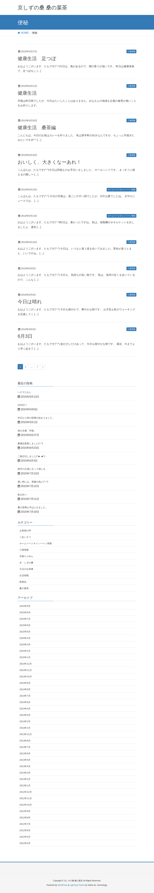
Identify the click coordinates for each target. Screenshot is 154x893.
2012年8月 (25, 817)
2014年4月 (25, 708)
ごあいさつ (25, 537)
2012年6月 (25, 830)
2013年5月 (25, 760)
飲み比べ (22, 494)
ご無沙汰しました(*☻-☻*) (31, 456)
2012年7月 (25, 824)
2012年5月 (25, 836)
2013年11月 (25, 734)
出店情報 (24, 575)
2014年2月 (25, 721)
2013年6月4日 (28, 294)
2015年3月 (25, 644)
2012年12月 (25, 792)
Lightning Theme (77, 885)
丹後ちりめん (26, 556)
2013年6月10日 (29, 242)
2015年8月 (25, 612)
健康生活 (27, 93)
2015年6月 (25, 625)
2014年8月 (25, 689)
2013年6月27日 (29, 51)
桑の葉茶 (24, 588)
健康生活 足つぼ (37, 58)
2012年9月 (25, 811)
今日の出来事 (26, 569)
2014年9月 (25, 683)
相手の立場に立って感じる (31, 469)
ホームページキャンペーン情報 (121, 190)
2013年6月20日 (29, 120)
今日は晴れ (30, 301)
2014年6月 (25, 702)
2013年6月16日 (29, 155)
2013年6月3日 (28, 329)
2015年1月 (25, 657)
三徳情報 (131, 51)
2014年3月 (25, 715)
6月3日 (25, 336)
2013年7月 (25, 747)
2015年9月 (25, 606)
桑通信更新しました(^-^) (30, 443)
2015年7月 (25, 619)
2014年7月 (25, 695)
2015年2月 (25, 651)
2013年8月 (25, 740)
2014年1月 (25, 727)
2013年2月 (25, 779)
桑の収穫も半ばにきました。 (33, 507)
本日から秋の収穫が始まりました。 (36, 418)
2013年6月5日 (28, 268)
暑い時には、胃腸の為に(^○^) (33, 481)
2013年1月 (25, 785)
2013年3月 (25, 772)
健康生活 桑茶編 (37, 127)
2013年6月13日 (29, 215)
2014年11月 (25, 670)
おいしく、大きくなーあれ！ (49, 162)
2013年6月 (25, 753)
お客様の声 (25, 530)
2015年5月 (25, 631)
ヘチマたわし (24, 392)
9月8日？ (22, 405)
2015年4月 (25, 638)
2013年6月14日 (29, 189)
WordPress (62, 885)
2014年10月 (25, 676)
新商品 (22, 582)
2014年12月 (25, 663)
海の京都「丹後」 (27, 430)
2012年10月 (25, 804)
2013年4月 (25, 766)
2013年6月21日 (29, 86)
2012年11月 (25, 798)
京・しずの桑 (26, 562)
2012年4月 (25, 843)
